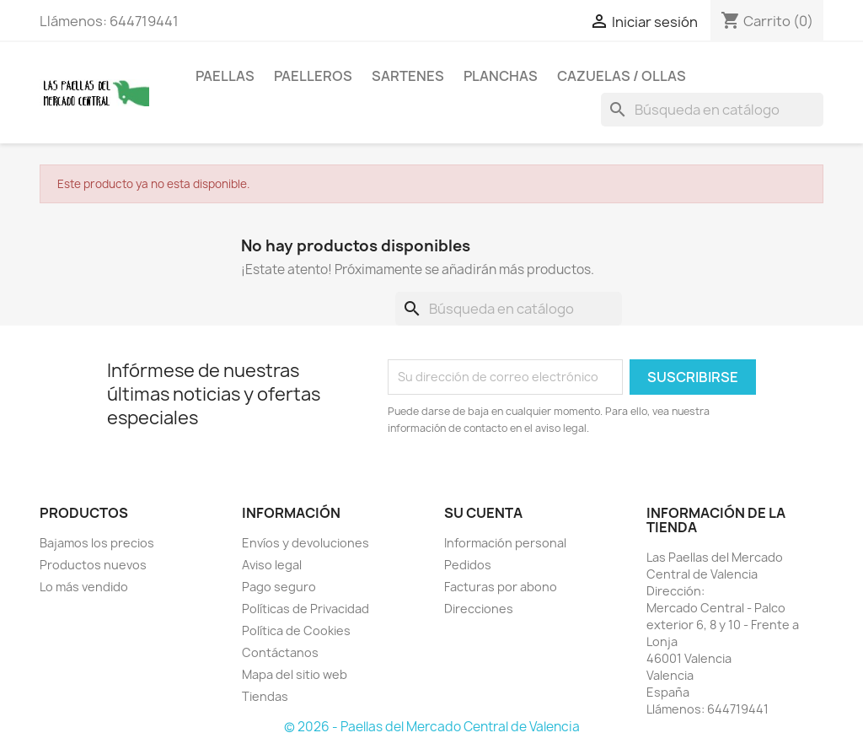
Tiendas (265, 696)
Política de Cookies (296, 630)
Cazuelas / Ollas (621, 76)
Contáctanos (280, 652)
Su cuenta (483, 513)
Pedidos (467, 565)
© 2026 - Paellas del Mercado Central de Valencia (432, 727)
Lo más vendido (84, 587)
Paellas (225, 76)
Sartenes (408, 76)
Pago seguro (279, 587)
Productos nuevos (93, 565)
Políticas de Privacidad (305, 609)
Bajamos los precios (97, 543)
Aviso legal (272, 565)
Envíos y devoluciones (305, 543)
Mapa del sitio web (294, 674)
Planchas (501, 76)
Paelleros (313, 76)
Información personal (505, 543)
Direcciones (478, 609)
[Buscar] (712, 110)
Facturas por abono (500, 587)
